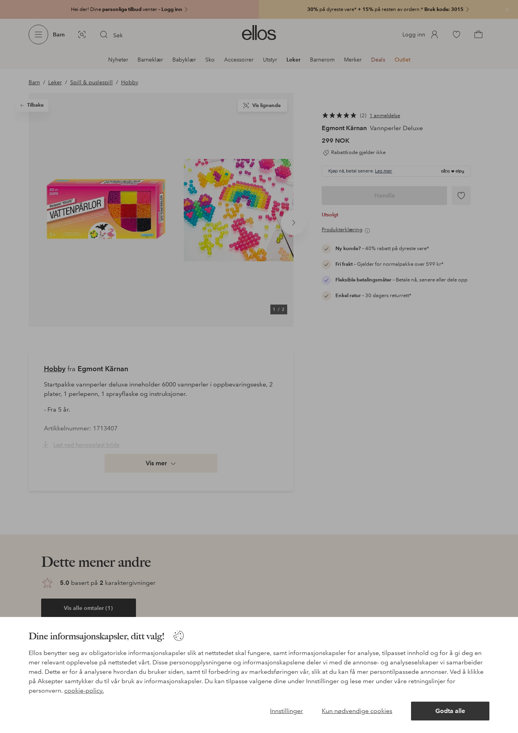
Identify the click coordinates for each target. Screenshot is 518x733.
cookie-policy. (84, 690)
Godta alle (450, 711)
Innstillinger (286, 711)
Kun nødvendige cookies (357, 711)
